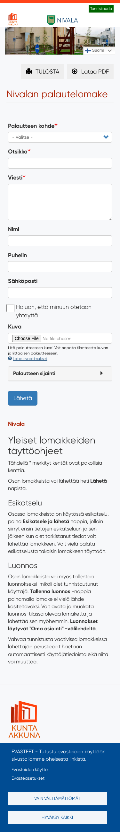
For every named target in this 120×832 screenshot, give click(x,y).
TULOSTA (47, 71)
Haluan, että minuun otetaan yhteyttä (50, 311)
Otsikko (18, 151)
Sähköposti (22, 281)
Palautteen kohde (31, 125)
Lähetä (22, 398)
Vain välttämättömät (57, 798)
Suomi (94, 51)
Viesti (15, 177)
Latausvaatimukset (27, 358)
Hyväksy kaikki (57, 817)
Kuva (14, 326)
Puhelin (17, 255)
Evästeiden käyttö (30, 769)
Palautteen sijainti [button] (34, 373)
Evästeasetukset (28, 778)
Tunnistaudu (101, 8)
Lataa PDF (95, 71)
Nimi (13, 229)
